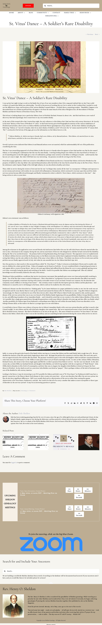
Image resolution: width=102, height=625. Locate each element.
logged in (14, 462)
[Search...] (71, 6)
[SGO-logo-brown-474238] (6, 4)
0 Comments (31, 390)
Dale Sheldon (8, 390)
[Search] (45, 6)
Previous (90, 34)
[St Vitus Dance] (51, 67)
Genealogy (24, 390)
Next (96, 34)
